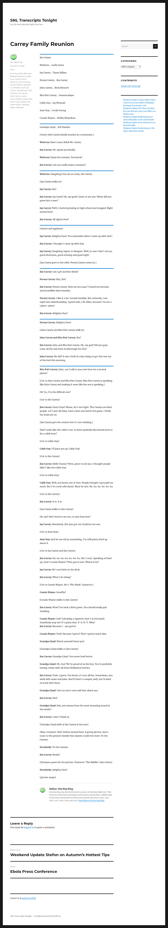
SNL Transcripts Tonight (33, 20)
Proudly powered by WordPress (47, 916)
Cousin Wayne (16, 85)
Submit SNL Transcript (131, 86)
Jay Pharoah (22, 90)
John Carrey (15, 96)
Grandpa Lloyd (18, 87)
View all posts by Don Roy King (91, 800)
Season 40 (25, 102)
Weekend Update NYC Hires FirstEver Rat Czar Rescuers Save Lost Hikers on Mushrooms (139, 111)
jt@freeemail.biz (29, 898)
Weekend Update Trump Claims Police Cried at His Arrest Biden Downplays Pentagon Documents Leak (139, 103)
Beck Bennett (25, 73)
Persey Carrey (22, 99)
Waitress (20, 107)
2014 (12, 70)
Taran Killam (15, 104)
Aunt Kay (14, 73)
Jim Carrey (22, 93)
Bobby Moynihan (17, 76)
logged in (29, 827)
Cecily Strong (24, 82)
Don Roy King (16, 62)
